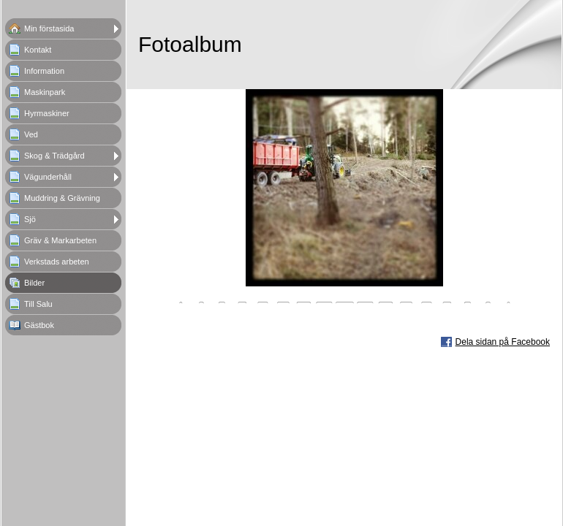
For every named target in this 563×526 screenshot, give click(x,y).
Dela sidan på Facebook (503, 342)
